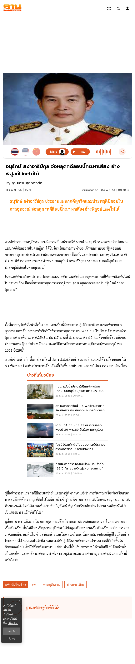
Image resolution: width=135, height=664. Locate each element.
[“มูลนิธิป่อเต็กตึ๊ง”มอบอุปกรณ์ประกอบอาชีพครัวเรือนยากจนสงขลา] (67, 450)
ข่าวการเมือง (75, 584)
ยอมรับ (12, 631)
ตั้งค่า (11, 638)
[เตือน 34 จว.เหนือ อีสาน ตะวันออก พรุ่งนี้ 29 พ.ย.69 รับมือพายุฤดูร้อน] (67, 431)
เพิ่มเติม (13, 623)
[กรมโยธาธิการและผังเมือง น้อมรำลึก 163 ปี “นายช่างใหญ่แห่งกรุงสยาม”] (67, 469)
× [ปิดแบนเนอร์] (19, 600)
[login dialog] (127, 8)
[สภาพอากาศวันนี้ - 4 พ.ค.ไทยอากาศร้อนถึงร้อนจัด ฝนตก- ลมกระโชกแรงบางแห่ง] (67, 411)
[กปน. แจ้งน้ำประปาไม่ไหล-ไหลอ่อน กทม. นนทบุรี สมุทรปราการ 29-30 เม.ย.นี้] (67, 392)
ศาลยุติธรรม (51, 584)
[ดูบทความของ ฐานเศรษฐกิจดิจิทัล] (68, 607)
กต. (34, 584)
